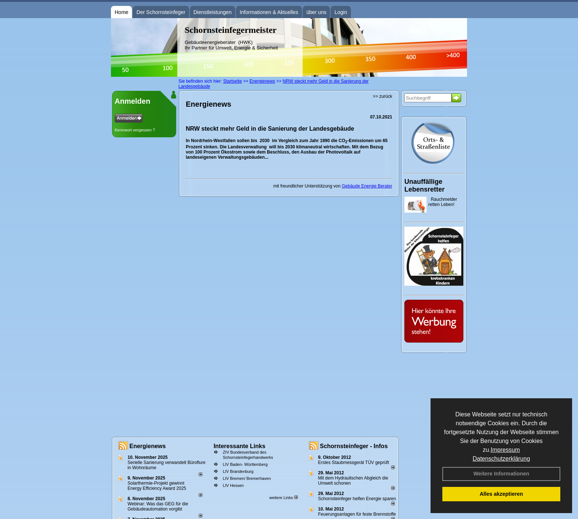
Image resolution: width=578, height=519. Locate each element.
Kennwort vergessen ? (135, 130)
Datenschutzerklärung (501, 459)
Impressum (505, 450)
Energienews (147, 446)
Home (121, 12)
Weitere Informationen (501, 474)
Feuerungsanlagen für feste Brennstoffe (357, 514)
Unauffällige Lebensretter (424, 185)
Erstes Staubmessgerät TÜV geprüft (353, 462)
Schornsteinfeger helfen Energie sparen (357, 498)
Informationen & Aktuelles (269, 12)
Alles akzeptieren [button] (501, 494)
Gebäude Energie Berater (367, 186)
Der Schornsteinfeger (160, 12)
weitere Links (283, 497)
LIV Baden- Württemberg (245, 464)
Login (340, 12)
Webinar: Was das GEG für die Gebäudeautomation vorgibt (158, 506)
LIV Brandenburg (238, 471)
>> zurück (382, 96)
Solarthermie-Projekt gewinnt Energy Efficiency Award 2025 (157, 486)
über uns (316, 12)
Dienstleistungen (213, 12)
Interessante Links (239, 446)
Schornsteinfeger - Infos (354, 446)
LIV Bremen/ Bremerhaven (247, 478)
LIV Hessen (233, 485)
